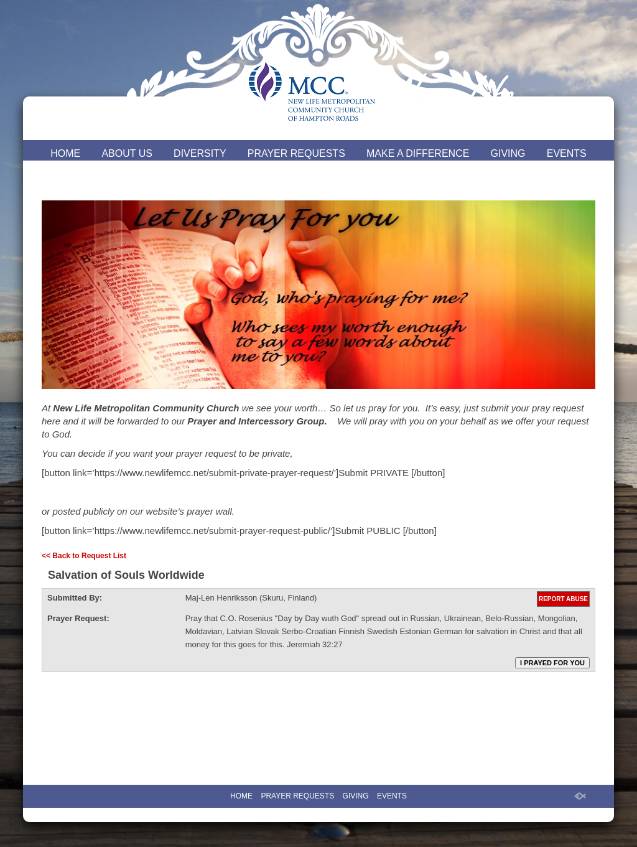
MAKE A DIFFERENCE (417, 153)
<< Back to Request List (84, 555)
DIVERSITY (200, 153)
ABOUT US (126, 153)
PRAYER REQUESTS (296, 153)
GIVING (508, 153)
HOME (65, 153)
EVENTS (567, 153)
